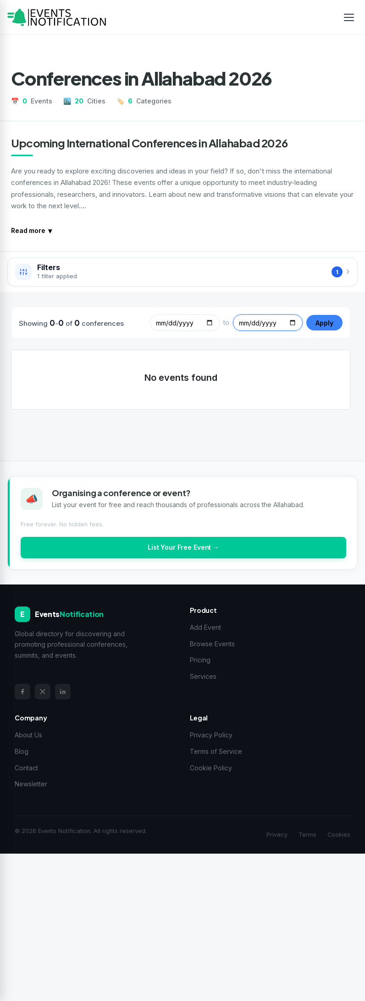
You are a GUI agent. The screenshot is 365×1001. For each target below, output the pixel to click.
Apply (324, 323)
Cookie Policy (211, 768)
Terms (307, 834)
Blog (21, 751)
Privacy (277, 834)
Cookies (338, 834)
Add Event (205, 627)
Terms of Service (216, 751)
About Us (28, 735)
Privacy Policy (211, 735)
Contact (26, 768)
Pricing (200, 660)
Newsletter (31, 784)
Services (203, 676)
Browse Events (212, 644)
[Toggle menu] (349, 17)
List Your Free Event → (183, 547)
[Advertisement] (182, 925)
